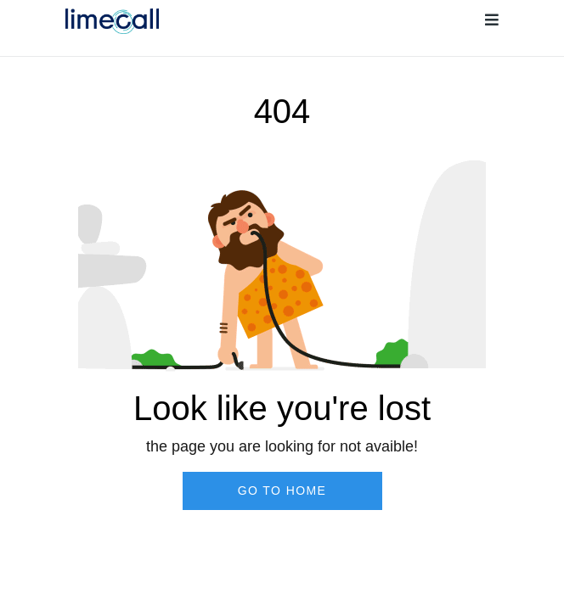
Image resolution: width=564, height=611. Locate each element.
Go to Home (282, 490)
